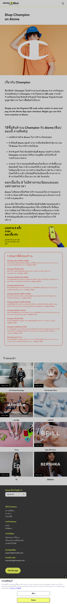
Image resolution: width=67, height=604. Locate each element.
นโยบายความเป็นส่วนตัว (14, 540)
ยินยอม (33, 600)
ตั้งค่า (33, 593)
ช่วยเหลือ (8, 516)
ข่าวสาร (8, 513)
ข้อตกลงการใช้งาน (12, 537)
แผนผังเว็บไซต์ (10, 543)
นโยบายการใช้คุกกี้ (15, 588)
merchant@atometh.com (15, 560)
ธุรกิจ (7, 525)
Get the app (13, 570)
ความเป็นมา (9, 511)
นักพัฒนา (8, 528)
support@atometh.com (14, 553)
